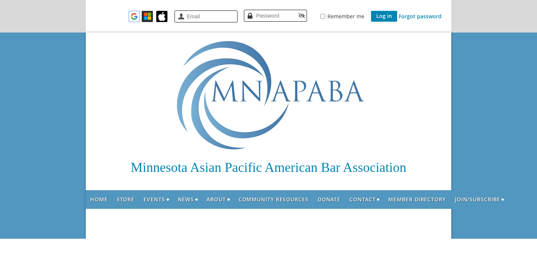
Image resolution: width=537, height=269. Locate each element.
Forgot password (420, 16)
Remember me (345, 16)
